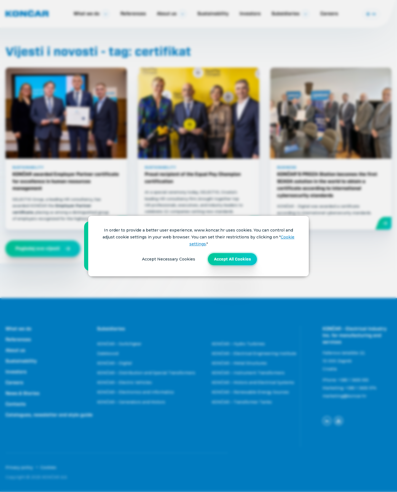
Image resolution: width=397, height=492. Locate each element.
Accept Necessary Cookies (168, 259)
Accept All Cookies (232, 259)
